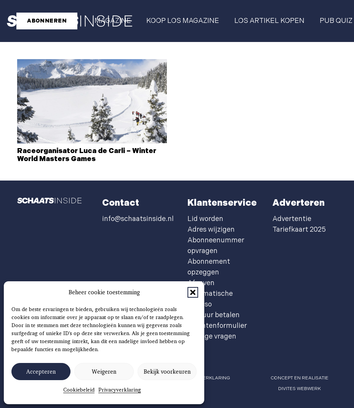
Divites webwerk (299, 389)
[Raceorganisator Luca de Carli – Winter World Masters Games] (92, 101)
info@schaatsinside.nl (138, 219)
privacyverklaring (205, 378)
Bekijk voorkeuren (167, 371)
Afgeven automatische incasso (210, 293)
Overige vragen (211, 336)
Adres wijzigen (211, 230)
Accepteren (41, 371)
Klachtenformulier (217, 326)
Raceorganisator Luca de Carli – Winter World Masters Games (86, 155)
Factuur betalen (213, 315)
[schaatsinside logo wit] (49, 203)
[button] (193, 292)
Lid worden (205, 219)
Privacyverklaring (119, 390)
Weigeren (104, 371)
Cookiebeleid (79, 390)
